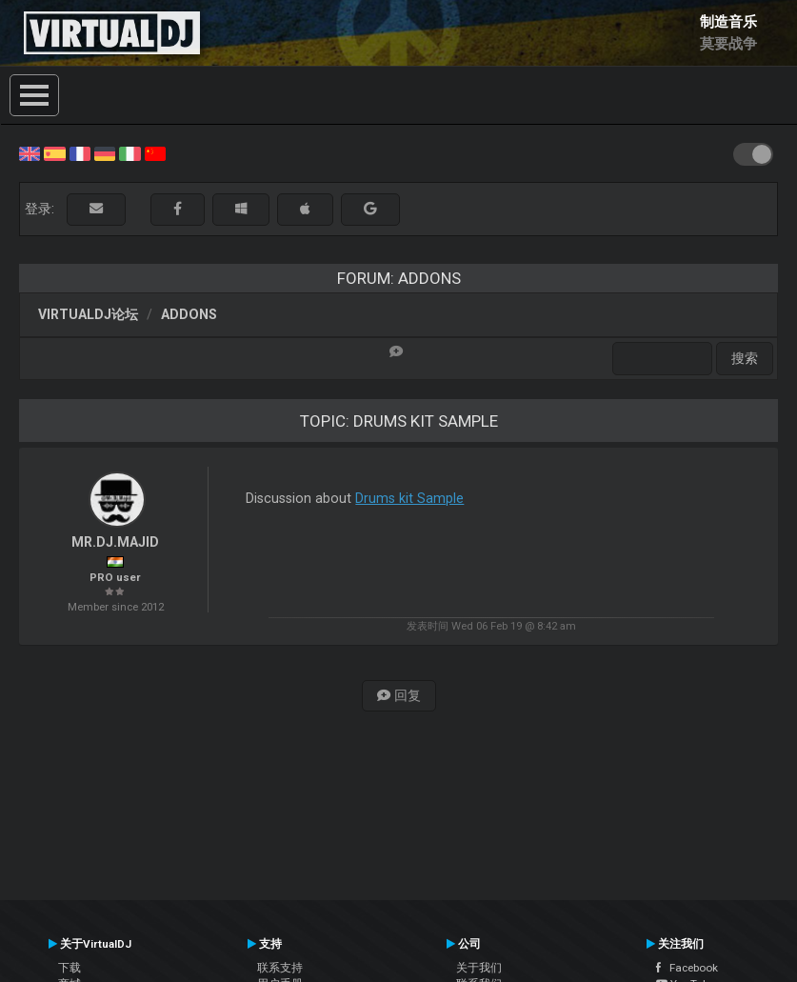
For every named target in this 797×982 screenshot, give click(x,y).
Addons (189, 314)
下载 (69, 967)
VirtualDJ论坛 (88, 314)
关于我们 (479, 967)
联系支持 (280, 967)
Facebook (687, 967)
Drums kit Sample (409, 498)
